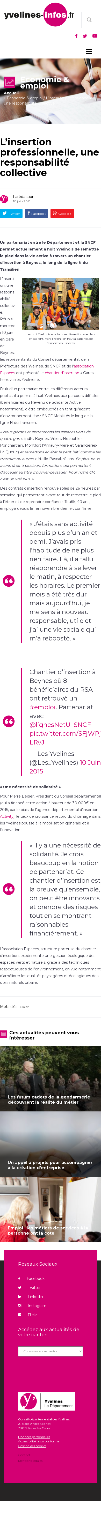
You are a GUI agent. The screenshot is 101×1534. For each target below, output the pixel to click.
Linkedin (30, 1296)
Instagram (32, 1305)
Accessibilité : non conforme (38, 1441)
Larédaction (23, 196)
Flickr (27, 1314)
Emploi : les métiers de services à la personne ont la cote (48, 1231)
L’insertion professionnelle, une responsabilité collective (49, 157)
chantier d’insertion (62, 373)
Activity (6, 816)
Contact (24, 1455)
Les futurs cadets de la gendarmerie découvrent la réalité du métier (49, 1100)
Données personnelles (34, 1437)
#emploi (43, 707)
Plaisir (24, 1007)
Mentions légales (30, 1460)
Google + (64, 214)
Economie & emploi (24, 98)
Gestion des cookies (32, 1446)
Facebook (38, 214)
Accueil (11, 93)
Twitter (14, 214)
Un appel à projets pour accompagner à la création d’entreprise (50, 1165)
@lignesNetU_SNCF (60, 724)
